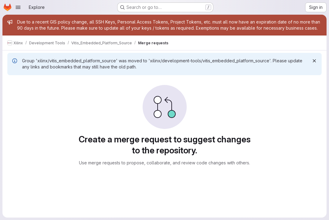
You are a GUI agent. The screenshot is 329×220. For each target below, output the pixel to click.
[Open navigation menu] (18, 7)
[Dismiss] (314, 60)
